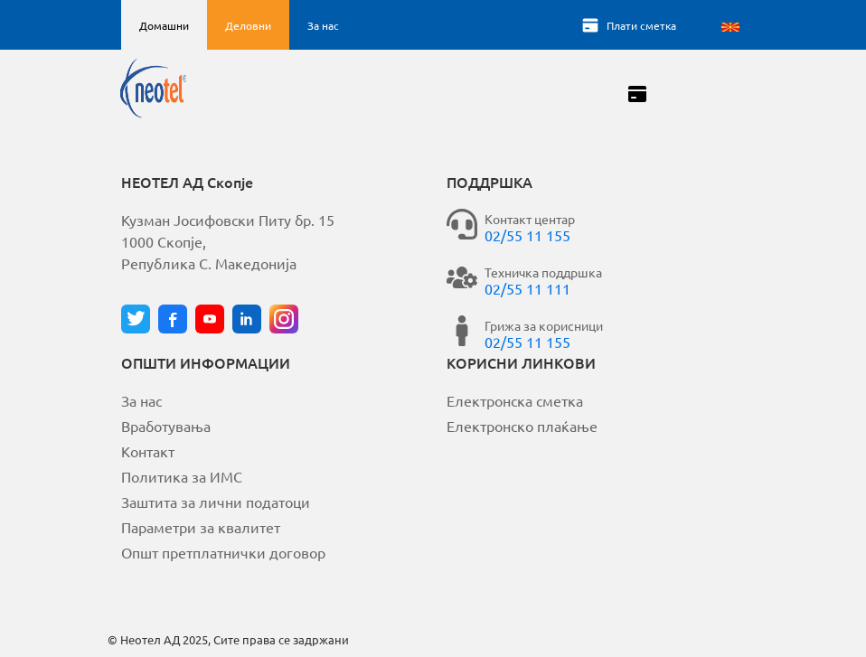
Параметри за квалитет (200, 527)
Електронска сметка (515, 400)
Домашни (164, 25)
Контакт (147, 451)
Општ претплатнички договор (223, 552)
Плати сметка (641, 25)
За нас (323, 25)
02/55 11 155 (527, 235)
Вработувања (166, 426)
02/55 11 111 (527, 288)
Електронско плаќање (522, 426)
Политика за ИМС (181, 476)
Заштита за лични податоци (215, 502)
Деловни (248, 25)
